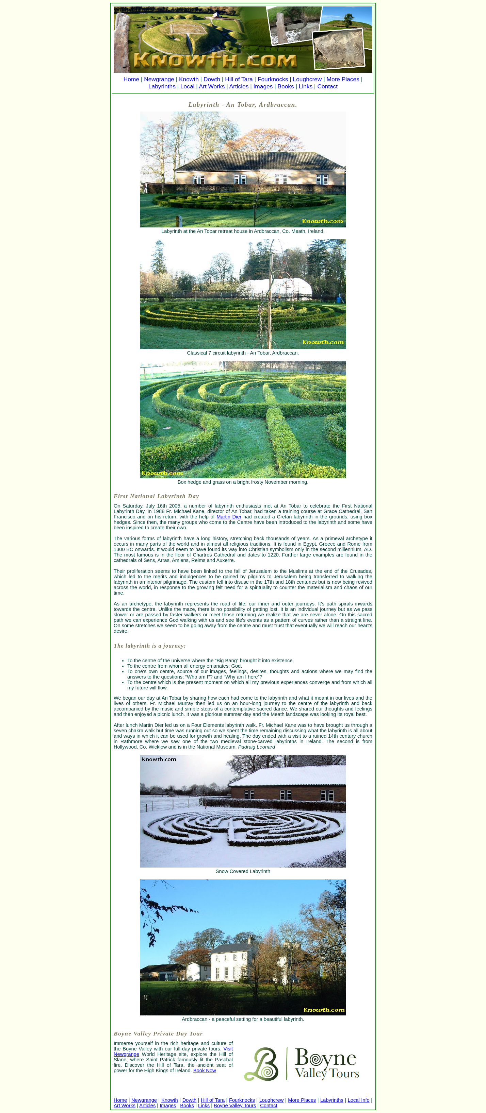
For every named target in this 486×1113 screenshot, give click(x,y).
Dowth (212, 79)
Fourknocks (273, 79)
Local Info (359, 1100)
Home (131, 79)
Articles (239, 86)
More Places (343, 79)
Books (285, 86)
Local (187, 86)
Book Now (204, 1070)
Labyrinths (162, 86)
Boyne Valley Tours (235, 1105)
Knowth (189, 79)
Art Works (212, 86)
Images (263, 86)
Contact (327, 86)
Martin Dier (228, 516)
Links (305, 86)
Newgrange (159, 79)
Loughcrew (307, 79)
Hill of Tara (239, 79)
